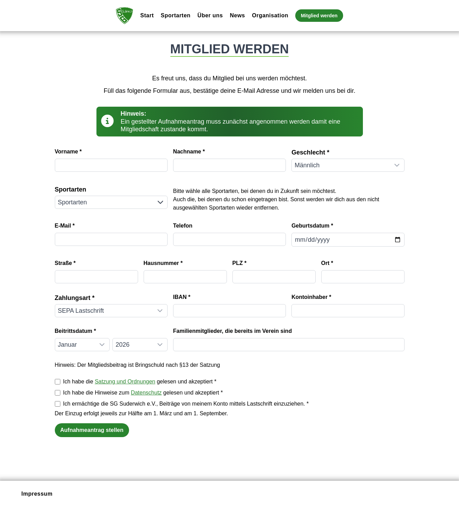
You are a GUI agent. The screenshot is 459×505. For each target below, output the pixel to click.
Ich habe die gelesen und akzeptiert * (139, 381)
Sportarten (175, 15)
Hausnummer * (163, 263)
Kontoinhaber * (311, 297)
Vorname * (68, 151)
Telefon (183, 226)
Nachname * (189, 151)
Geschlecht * (310, 152)
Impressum (37, 494)
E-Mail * (65, 226)
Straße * (65, 263)
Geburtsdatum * (312, 226)
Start (147, 15)
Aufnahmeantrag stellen (92, 430)
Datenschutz (146, 393)
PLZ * (239, 263)
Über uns (210, 15)
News (237, 15)
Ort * (327, 263)
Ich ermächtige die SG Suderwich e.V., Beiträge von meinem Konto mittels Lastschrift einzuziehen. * (186, 404)
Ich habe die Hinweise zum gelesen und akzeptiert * (143, 393)
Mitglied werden (319, 15)
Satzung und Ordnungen (125, 381)
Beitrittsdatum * (75, 331)
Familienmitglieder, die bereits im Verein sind (232, 331)
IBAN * (181, 297)
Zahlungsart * (75, 297)
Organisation (270, 15)
